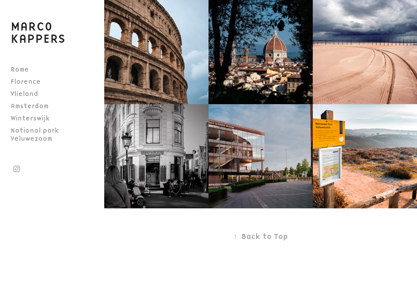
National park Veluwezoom (35, 134)
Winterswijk (30, 118)
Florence (26, 81)
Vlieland (24, 93)
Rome (20, 69)
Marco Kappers (38, 32)
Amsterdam (29, 105)
